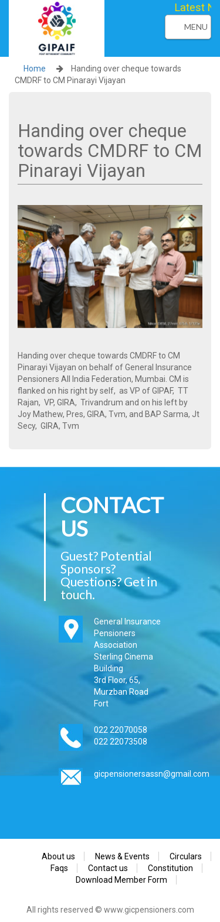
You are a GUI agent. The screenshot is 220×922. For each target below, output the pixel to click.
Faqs (59, 868)
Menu (196, 27)
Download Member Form (121, 880)
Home (34, 68)
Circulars (186, 856)
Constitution (170, 868)
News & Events (122, 856)
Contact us (108, 868)
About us (58, 856)
